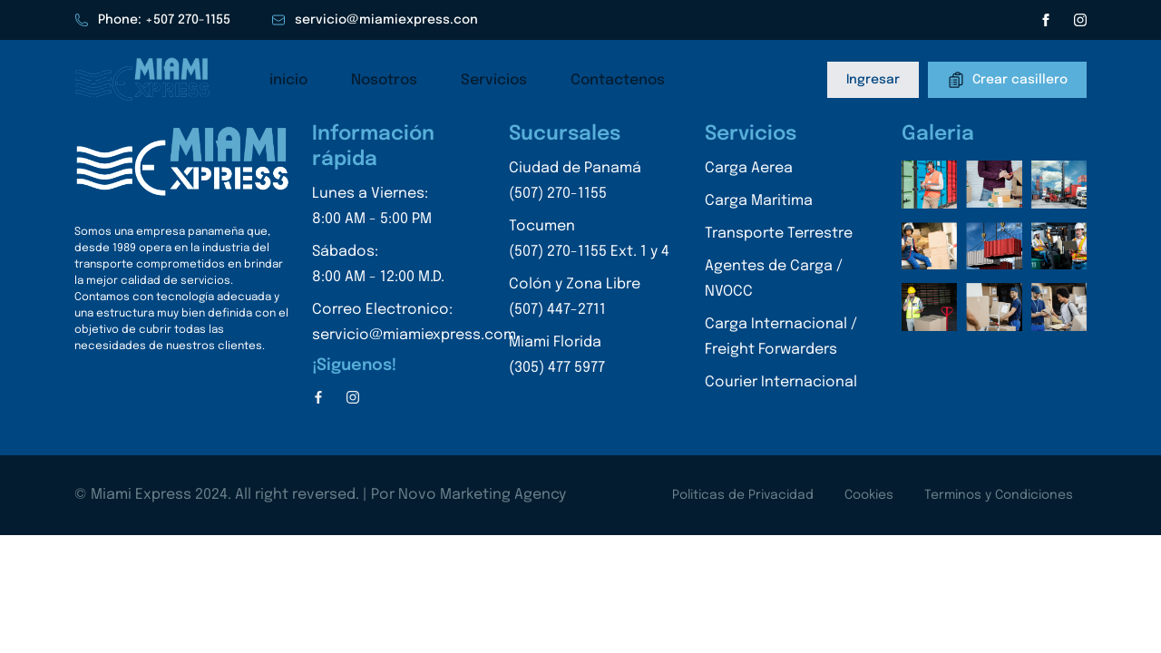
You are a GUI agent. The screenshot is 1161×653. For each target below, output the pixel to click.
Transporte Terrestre (779, 233)
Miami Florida (589, 358)
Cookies (868, 495)
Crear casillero (1007, 80)
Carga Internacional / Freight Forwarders (781, 337)
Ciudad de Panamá (589, 184)
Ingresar (873, 79)
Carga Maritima (759, 201)
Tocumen (589, 242)
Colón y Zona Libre (589, 300)
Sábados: (414, 267)
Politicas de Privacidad (743, 495)
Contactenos (618, 80)
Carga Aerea (749, 168)
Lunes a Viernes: (414, 209)
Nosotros (384, 80)
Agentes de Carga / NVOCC (774, 278)
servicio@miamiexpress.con (374, 20)
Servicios (494, 80)
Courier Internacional (781, 382)
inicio (288, 80)
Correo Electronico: (414, 325)
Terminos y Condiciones (998, 495)
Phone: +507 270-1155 (152, 20)
